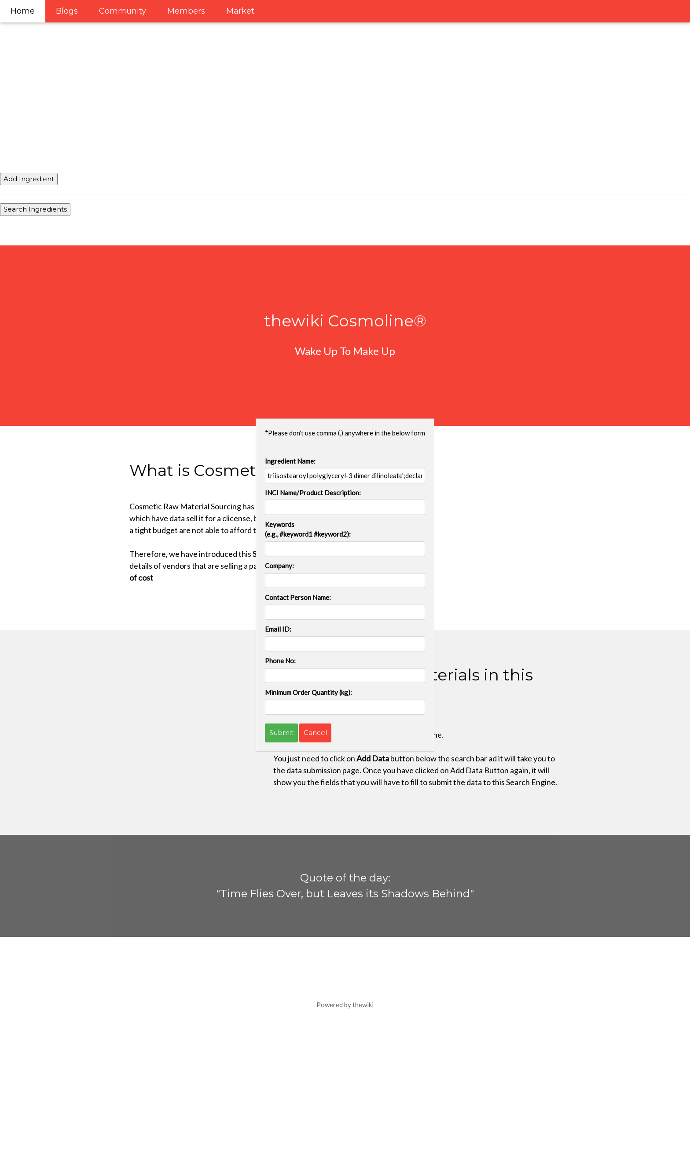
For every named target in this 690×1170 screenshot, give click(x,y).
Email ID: (278, 629)
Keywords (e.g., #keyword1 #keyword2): (308, 529)
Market (240, 11)
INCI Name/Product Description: (313, 492)
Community (122, 11)
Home (23, 11)
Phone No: (280, 661)
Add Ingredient (29, 179)
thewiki (363, 1005)
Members (186, 11)
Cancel (315, 732)
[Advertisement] (264, 61)
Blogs (67, 11)
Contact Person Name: (298, 597)
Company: (279, 566)
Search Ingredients (35, 209)
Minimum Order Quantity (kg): (308, 692)
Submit (281, 732)
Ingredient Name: (290, 460)
